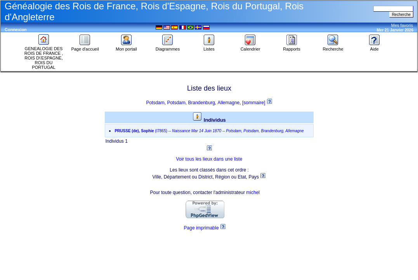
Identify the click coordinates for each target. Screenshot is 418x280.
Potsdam (155, 102)
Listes (209, 47)
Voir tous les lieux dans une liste (209, 159)
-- (209, 131)
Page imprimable (201, 228)
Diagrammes (168, 47)
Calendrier (250, 47)
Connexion (16, 29)
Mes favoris (402, 25)
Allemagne (229, 102)
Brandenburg (201, 102)
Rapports (291, 47)
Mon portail (126, 47)
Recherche (333, 47)
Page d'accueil (85, 47)
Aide (374, 47)
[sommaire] (254, 102)
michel (253, 192)
